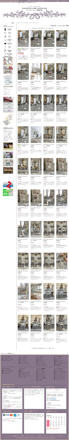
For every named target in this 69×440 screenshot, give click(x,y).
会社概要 (22, 435)
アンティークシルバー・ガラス (61, 372)
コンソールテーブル (23, 360)
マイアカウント (52, 0)
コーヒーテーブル (23, 359)
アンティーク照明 (57, 356)
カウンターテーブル (23, 361)
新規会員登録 (41, 0)
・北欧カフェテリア (6, 94)
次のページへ (51, 28)
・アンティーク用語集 (7, 135)
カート (59, 1)
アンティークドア (22, 368)
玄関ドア (21, 370)
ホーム (8, 435)
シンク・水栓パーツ (41, 373)
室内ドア (21, 371)
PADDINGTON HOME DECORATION (10, 1)
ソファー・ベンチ (40, 362)
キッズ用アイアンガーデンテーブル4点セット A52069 (23, 49)
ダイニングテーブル (23, 358)
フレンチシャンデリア (59, 358)
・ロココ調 (5, 88)
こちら (9, 393)
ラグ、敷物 (39, 379)
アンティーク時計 (40, 371)
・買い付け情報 (5, 140)
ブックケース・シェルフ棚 (8, 359)
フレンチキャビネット (7, 358)
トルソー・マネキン (41, 374)
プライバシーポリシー (30, 435)
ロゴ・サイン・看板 (41, 377)
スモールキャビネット (7, 360)
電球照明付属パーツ (58, 365)
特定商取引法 (15, 435)
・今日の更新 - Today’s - (7, 136)
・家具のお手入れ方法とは (7, 137)
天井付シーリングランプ (59, 360)
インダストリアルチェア (41, 365)
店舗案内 (29, 0)
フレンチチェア (40, 358)
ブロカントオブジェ (58, 379)
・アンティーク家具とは (7, 133)
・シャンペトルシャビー (7, 89)
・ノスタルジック (6, 93)
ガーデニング (39, 380)
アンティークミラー (6, 373)
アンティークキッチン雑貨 (60, 371)
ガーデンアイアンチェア (34, 22)
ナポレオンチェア (40, 360)
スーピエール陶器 (58, 370)
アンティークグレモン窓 (24, 372)
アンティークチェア (24, 22)
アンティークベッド (6, 372)
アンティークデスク (23, 362)
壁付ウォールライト (58, 361)
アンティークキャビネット (7, 356)
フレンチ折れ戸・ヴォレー (25, 373)
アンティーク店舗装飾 (40, 368)
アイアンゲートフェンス (24, 374)
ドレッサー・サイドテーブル (8, 371)
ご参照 (8, 405)
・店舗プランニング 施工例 (8, 139)
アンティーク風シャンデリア (60, 362)
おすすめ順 (59, 25)
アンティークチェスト (6, 368)
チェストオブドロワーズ (7, 370)
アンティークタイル (41, 370)
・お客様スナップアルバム (7, 131)
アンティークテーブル (23, 356)
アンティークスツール (41, 361)
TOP (18, 22)
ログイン (47, 0)
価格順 (63, 25)
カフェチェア (39, 359)
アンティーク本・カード (59, 377)
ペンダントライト (58, 359)
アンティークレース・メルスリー (61, 374)
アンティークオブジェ (41, 372)
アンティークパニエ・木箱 (60, 378)
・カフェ (4, 90)
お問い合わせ (35, 0)
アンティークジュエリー (59, 373)
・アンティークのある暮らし (8, 132)
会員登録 (39, 435)
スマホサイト (65, 0)
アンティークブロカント (58, 368)
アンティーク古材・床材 (41, 378)
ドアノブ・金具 (23, 377)
